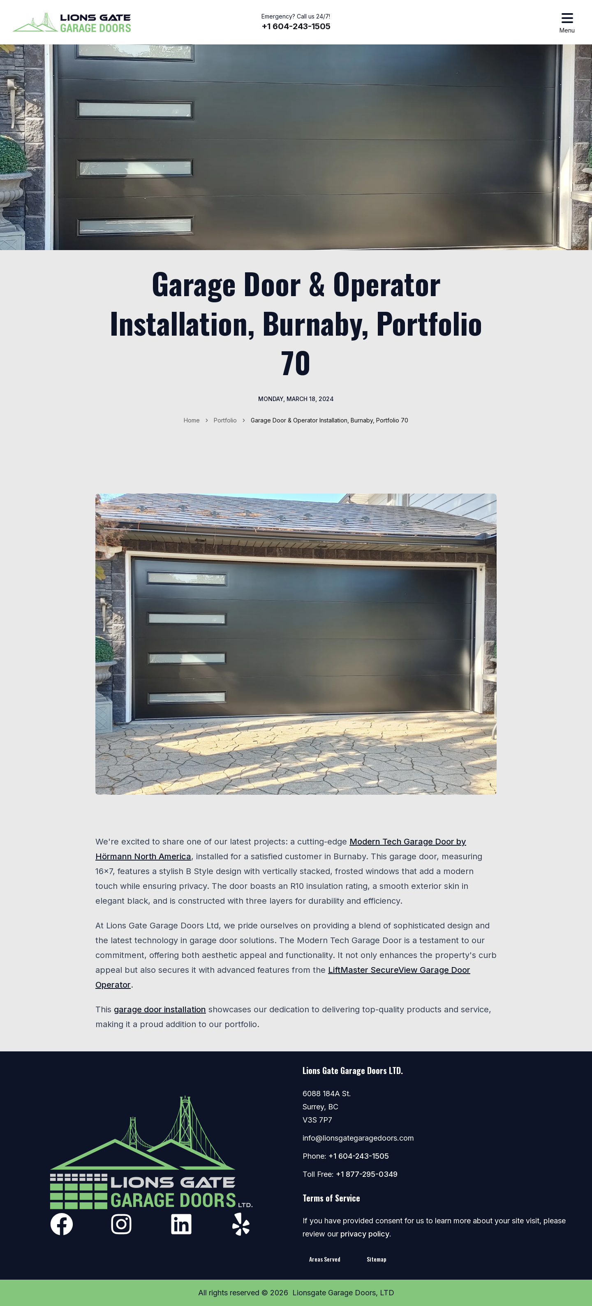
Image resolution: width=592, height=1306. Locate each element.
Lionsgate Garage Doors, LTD (343, 1292)
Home (192, 420)
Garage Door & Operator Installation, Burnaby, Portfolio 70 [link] (329, 420)
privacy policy (364, 1233)
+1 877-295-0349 (367, 1174)
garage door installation (160, 1009)
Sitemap (376, 1259)
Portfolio (225, 420)
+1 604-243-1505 (296, 26)
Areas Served (324, 1259)
